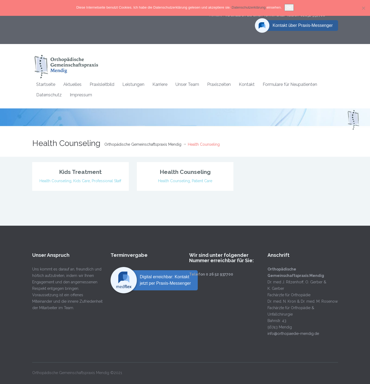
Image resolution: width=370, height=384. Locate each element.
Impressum (81, 94)
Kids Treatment (80, 172)
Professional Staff (106, 181)
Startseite (45, 84)
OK (289, 7)
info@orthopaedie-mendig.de (290, 333)
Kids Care (81, 181)
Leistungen (133, 84)
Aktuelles (72, 84)
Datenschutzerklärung (249, 7)
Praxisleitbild (102, 84)
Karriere (159, 84)
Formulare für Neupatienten (290, 84)
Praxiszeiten (219, 84)
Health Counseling (55, 181)
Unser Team (187, 84)
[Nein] (363, 8)
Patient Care (202, 181)
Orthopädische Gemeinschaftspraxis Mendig (142, 144)
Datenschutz (49, 94)
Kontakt (247, 84)
